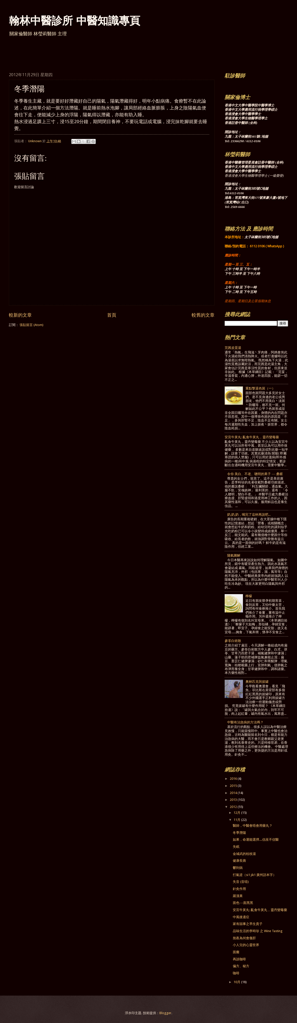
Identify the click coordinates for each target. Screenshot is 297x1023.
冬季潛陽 (239, 833)
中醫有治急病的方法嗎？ (245, 722)
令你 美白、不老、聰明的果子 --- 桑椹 (255, 474)
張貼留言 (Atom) (31, 325)
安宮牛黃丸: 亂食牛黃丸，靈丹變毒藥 (252, 437)
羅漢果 (238, 896)
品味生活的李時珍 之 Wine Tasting (258, 931)
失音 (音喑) (241, 882)
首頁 (111, 315)
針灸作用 (239, 889)
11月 (237, 820)
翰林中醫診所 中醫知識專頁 (74, 20)
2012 (234, 807)
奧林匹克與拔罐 (257, 682)
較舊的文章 (203, 315)
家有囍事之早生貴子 (247, 924)
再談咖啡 (239, 959)
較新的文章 (20, 315)
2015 (234, 786)
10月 (237, 982)
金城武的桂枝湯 (244, 854)
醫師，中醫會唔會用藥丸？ (252, 825)
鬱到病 (238, 868)
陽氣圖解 (233, 555)
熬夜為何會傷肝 (244, 938)
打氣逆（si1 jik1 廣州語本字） (254, 875)
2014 (234, 793)
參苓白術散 (233, 641)
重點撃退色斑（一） (260, 388)
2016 (234, 779)
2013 (234, 800)
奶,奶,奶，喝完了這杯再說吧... (249, 514)
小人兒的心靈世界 (246, 945)
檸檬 (248, 596)
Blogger (165, 1013)
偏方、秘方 (241, 966)
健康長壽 (239, 861)
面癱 (236, 952)
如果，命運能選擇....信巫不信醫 (256, 839)
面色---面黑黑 (243, 903)
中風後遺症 (241, 917)
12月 (237, 813)
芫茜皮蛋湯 (233, 348)
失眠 (236, 847)
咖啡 (236, 973)
